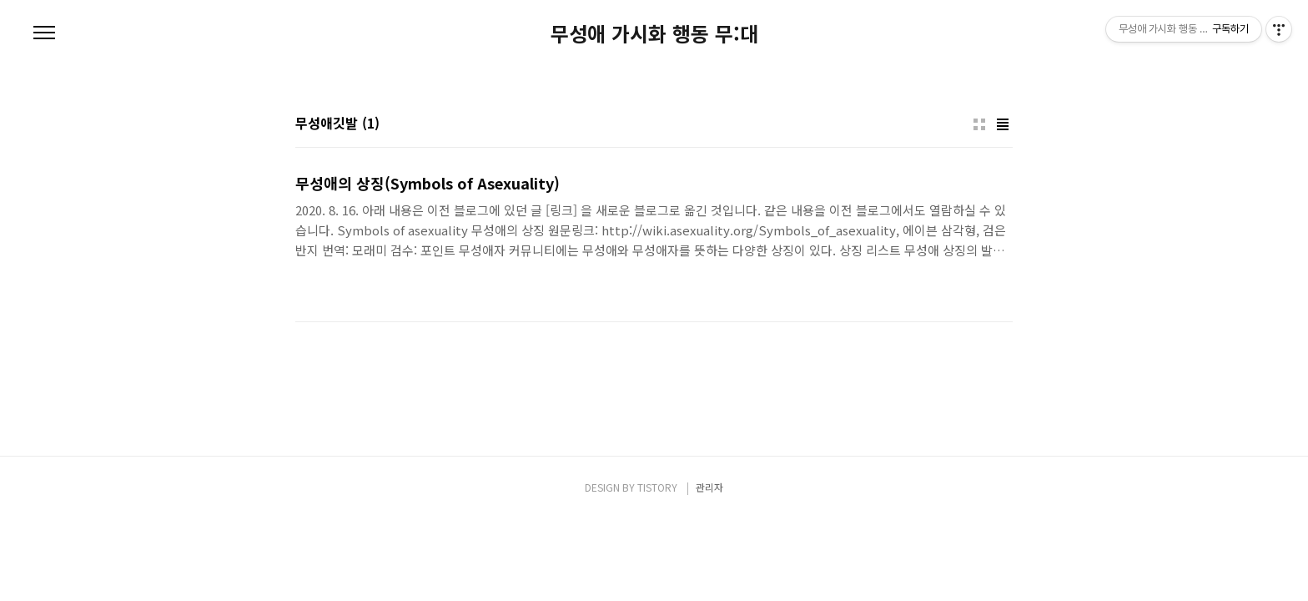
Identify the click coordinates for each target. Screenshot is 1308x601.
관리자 (709, 487)
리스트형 (1003, 124)
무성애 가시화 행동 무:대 (654, 33)
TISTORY (657, 487)
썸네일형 (979, 124)
